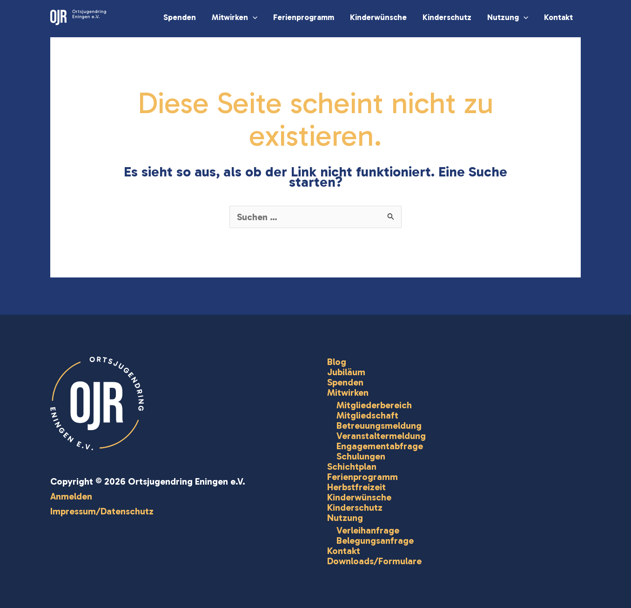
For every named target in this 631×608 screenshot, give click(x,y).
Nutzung (507, 17)
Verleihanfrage (367, 530)
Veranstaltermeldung (381, 435)
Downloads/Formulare (374, 561)
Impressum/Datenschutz (102, 511)
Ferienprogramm (303, 17)
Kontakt (558, 17)
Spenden (179, 17)
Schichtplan (351, 466)
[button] (252, 17)
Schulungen (360, 456)
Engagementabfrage (379, 446)
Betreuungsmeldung (379, 425)
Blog (336, 361)
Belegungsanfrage (375, 540)
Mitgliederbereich (374, 405)
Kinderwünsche (378, 17)
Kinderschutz (447, 17)
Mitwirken (234, 17)
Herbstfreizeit (356, 487)
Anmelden (71, 496)
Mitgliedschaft (367, 415)
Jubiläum (346, 372)
